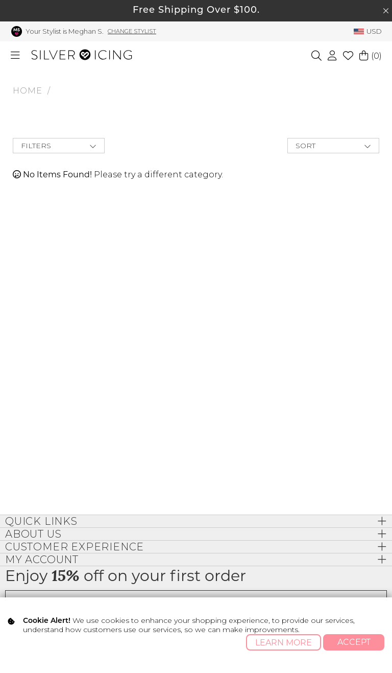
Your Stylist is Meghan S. (65, 31)
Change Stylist (132, 31)
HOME (27, 91)
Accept (354, 642)
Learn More (283, 642)
